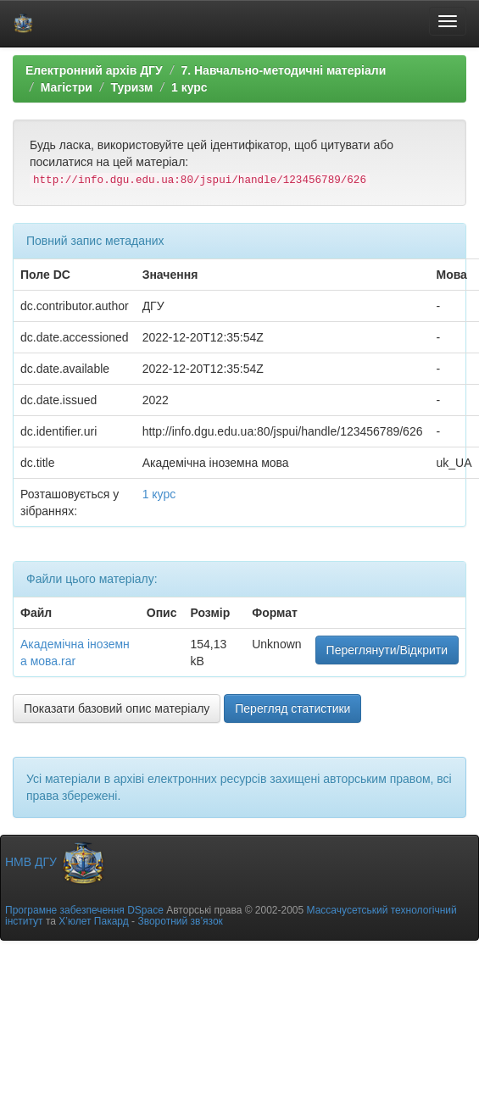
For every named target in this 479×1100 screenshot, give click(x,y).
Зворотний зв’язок (179, 921)
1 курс (189, 87)
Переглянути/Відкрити (387, 650)
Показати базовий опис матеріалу (116, 708)
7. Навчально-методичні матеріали (283, 70)
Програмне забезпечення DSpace (84, 910)
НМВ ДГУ (56, 862)
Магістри (66, 87)
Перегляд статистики (292, 708)
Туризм (132, 87)
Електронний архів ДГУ (94, 70)
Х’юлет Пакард (93, 921)
